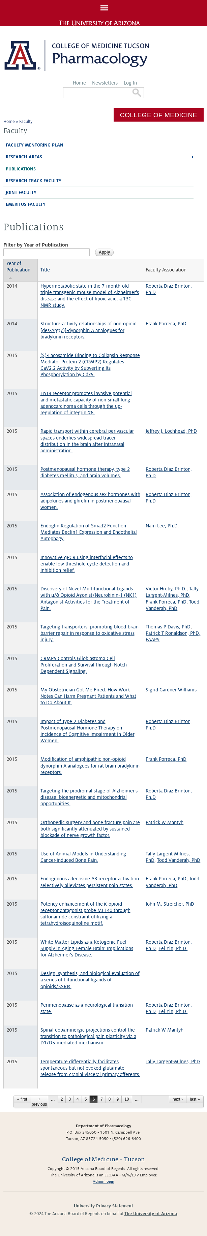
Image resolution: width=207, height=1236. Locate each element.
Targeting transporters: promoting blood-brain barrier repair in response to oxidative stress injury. (89, 633)
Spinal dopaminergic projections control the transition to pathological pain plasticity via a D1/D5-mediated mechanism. (88, 1036)
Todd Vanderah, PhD (178, 860)
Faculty (25, 121)
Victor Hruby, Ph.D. (166, 588)
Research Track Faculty (33, 180)
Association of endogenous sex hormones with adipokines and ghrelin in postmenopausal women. (90, 501)
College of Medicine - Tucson (103, 1159)
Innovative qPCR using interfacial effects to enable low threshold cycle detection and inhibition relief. (86, 564)
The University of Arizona (150, 1213)
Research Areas (24, 157)
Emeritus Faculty (26, 204)
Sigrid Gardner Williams (171, 689)
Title (45, 269)
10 (126, 1099)
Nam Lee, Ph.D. (162, 525)
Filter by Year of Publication (35, 245)
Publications (21, 169)
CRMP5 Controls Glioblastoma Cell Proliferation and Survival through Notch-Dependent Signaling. (84, 665)
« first (22, 1099)
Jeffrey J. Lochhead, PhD (171, 431)
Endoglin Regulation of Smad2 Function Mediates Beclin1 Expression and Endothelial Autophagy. (88, 532)
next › (178, 1099)
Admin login (103, 1181)
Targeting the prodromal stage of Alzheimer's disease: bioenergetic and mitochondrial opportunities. (89, 797)
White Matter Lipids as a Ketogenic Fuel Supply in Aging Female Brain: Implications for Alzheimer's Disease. (86, 948)
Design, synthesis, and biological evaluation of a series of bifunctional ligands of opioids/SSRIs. (90, 980)
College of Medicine (158, 115)
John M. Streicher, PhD (170, 904)
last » (195, 1099)
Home (79, 83)
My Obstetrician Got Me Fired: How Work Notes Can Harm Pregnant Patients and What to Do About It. (88, 696)
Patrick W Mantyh (164, 822)
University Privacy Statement (103, 1206)
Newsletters (105, 83)
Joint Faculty (21, 192)
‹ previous (39, 1101)
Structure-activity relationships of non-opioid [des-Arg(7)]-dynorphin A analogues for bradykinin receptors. (88, 330)
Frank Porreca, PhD (166, 323)
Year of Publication (18, 270)
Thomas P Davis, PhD (168, 626)
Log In (130, 83)
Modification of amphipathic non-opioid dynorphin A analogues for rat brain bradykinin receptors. (90, 765)
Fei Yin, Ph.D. (172, 948)
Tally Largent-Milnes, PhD (173, 1061)
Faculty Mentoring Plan (34, 145)
